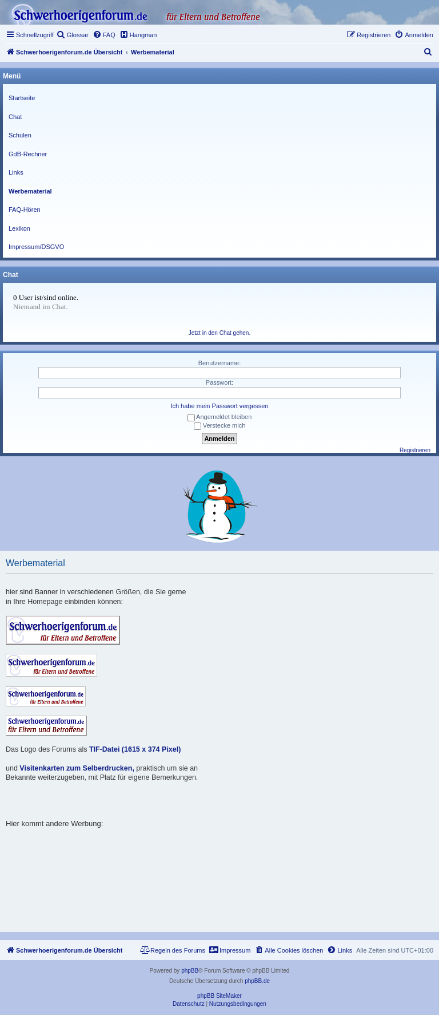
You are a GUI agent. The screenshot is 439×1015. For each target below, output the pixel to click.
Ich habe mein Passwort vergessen (219, 405)
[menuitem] (73, 35)
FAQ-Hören (25, 209)
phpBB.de (257, 981)
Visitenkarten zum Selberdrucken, (76, 768)
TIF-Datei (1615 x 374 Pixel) (135, 749)
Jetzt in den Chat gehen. (219, 333)
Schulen (20, 135)
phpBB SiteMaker (219, 996)
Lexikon (19, 228)
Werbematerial (30, 191)
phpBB (189, 970)
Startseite (22, 97)
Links (16, 172)
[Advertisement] (214, 854)
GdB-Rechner (28, 154)
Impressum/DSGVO (36, 246)
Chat (15, 116)
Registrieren (415, 450)
